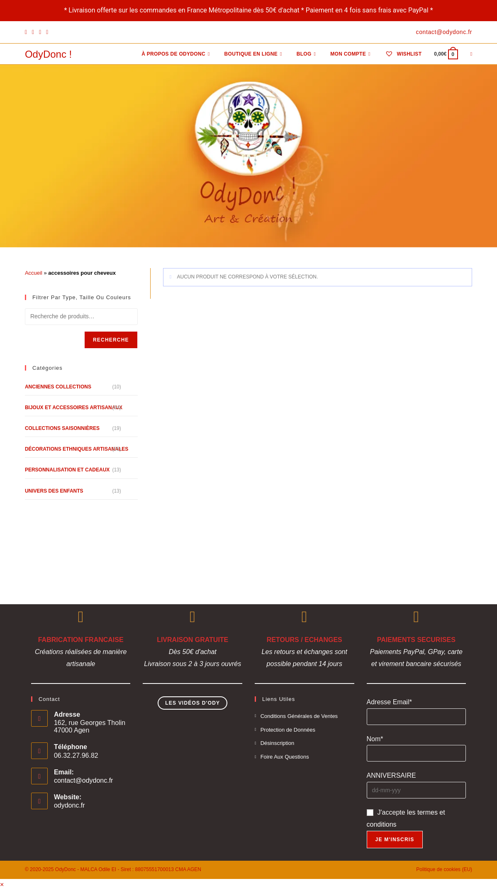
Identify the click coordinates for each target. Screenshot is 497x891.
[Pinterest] (33, 32)
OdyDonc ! (48, 54)
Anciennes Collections (58, 387)
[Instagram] (40, 32)
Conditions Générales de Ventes (299, 716)
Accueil (33, 273)
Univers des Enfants (54, 491)
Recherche (111, 340)
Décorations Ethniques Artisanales (76, 449)
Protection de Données (288, 730)
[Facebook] (27, 32)
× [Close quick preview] (2, 884)
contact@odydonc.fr (83, 780)
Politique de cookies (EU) (444, 869)
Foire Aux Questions (285, 757)
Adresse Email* (389, 701)
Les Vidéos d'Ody (192, 703)
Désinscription (278, 743)
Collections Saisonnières (62, 428)
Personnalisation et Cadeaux (67, 470)
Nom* (375, 738)
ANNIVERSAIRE (391, 775)
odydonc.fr (69, 805)
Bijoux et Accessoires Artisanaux (73, 407)
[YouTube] (47, 32)
